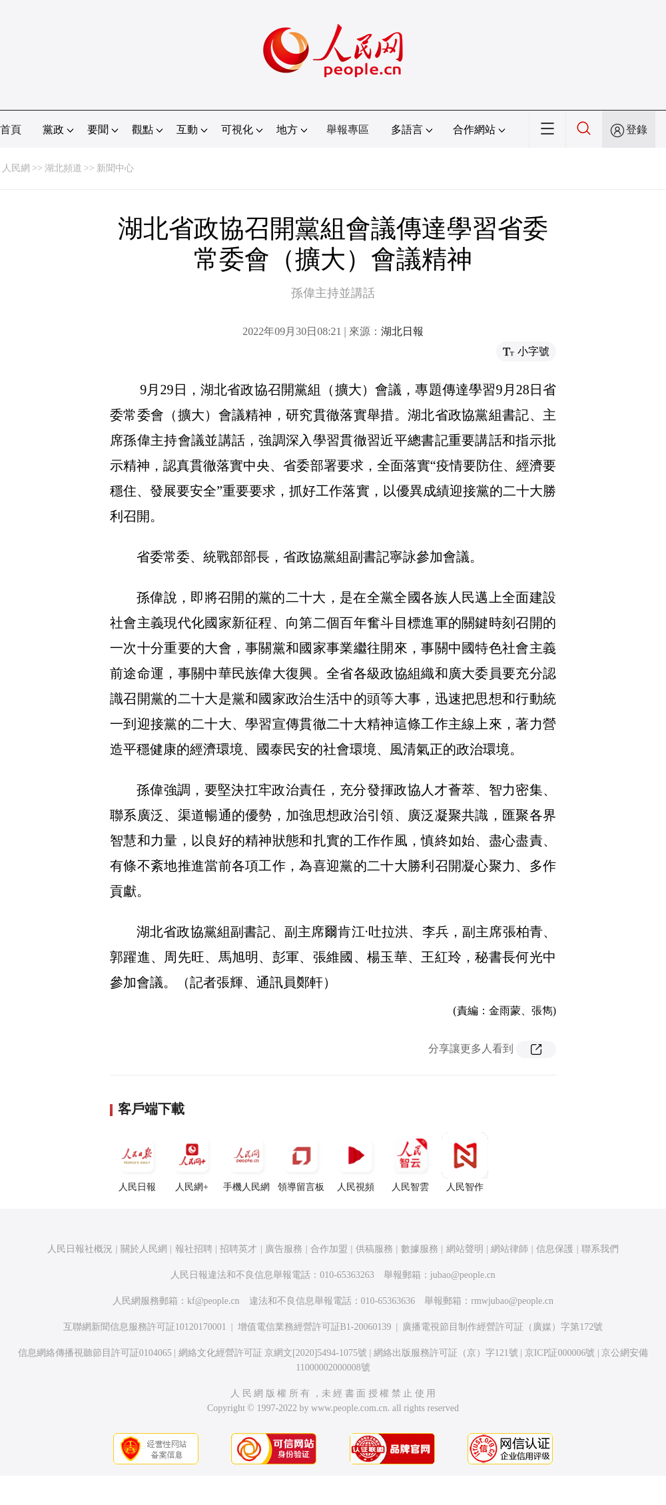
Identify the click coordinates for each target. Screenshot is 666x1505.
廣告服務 (283, 1249)
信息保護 (554, 1249)
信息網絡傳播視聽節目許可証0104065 (95, 1353)
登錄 (636, 129)
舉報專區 (347, 129)
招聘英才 (238, 1249)
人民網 (16, 168)
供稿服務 (374, 1249)
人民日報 (137, 1162)
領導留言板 (301, 1162)
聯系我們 (600, 1249)
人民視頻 (355, 1162)
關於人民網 (144, 1249)
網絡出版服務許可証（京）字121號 (446, 1353)
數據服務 (419, 1249)
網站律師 (509, 1249)
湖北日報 (402, 331)
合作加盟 (329, 1249)
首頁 (10, 129)
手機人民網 (246, 1162)
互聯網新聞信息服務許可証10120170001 (144, 1327)
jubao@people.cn (463, 1275)
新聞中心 (115, 168)
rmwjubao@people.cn (512, 1301)
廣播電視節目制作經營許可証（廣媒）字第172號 (502, 1327)
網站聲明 (465, 1249)
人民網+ (191, 1162)
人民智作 (465, 1162)
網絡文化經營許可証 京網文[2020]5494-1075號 (273, 1353)
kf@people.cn (213, 1301)
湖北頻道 (63, 168)
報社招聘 (193, 1249)
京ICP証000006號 (560, 1353)
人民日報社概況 (80, 1249)
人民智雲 (410, 1162)
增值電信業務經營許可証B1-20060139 (315, 1327)
